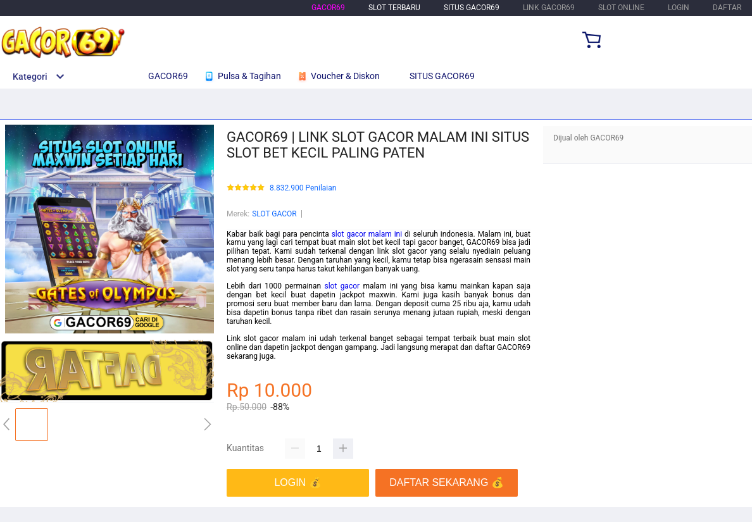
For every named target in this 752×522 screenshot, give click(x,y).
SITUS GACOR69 (471, 7)
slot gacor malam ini (367, 234)
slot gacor (342, 286)
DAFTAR (727, 7)
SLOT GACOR (274, 213)
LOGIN (678, 7)
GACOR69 (328, 7)
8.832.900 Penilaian (303, 188)
